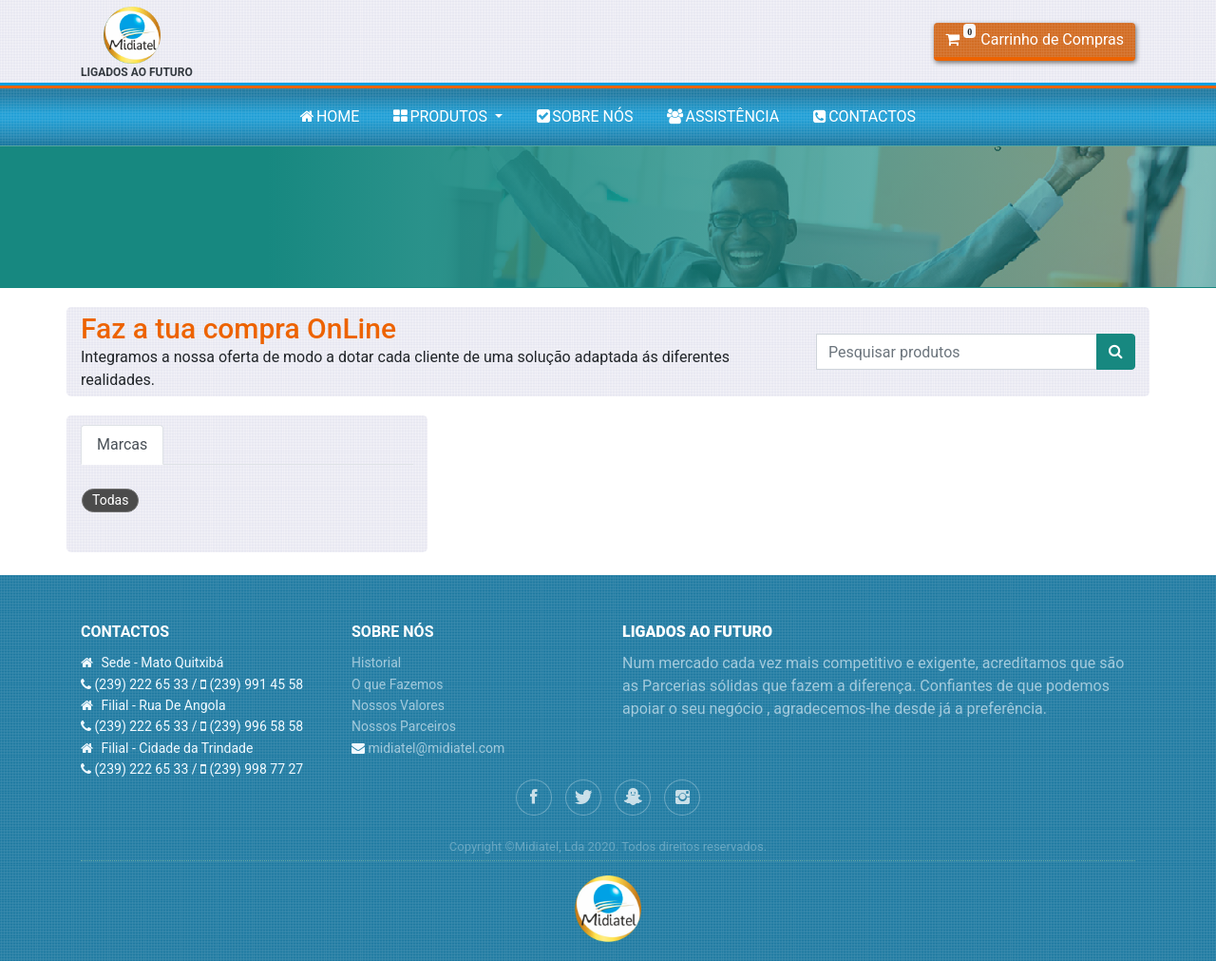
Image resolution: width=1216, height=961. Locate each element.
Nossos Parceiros (404, 726)
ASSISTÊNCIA (723, 116)
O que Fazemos (398, 684)
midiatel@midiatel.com (436, 748)
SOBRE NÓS (585, 116)
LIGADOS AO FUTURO (137, 43)
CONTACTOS (864, 116)
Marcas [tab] (122, 444)
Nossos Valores (398, 705)
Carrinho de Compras (1034, 37)
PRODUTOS (442, 116)
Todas (110, 500)
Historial (376, 662)
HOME (329, 116)
